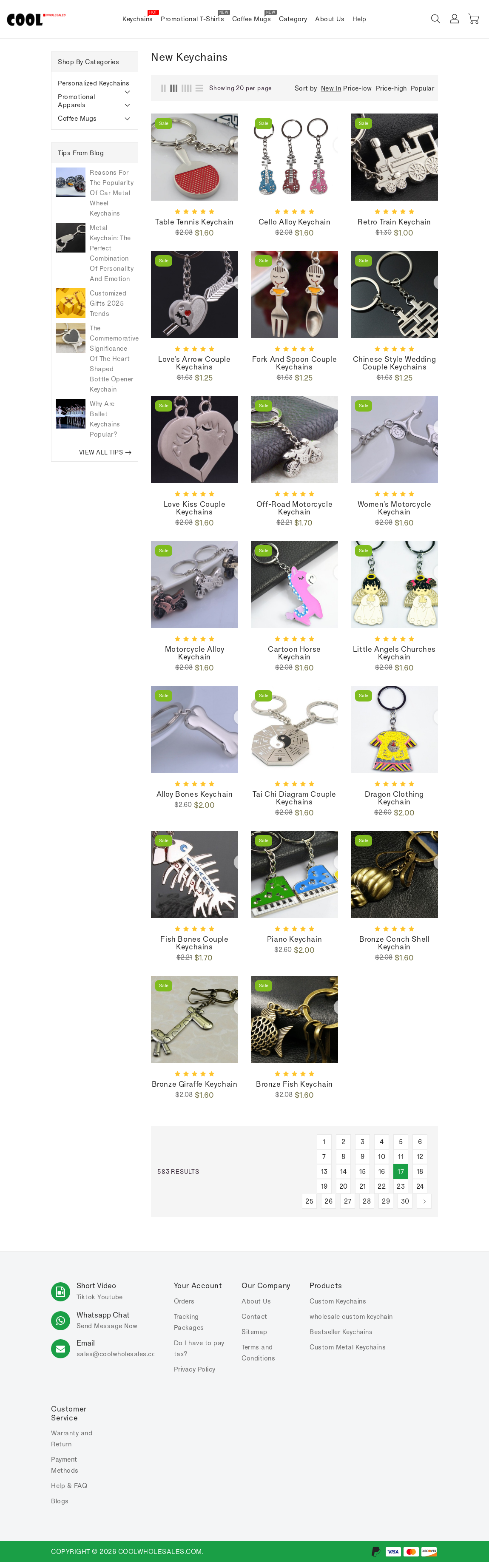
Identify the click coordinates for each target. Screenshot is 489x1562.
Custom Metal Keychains (348, 1347)
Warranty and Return (71, 1438)
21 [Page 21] (362, 1186)
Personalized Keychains (93, 83)
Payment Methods (65, 1465)
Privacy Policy (195, 1369)
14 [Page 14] (343, 1171)
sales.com (119, 1354)
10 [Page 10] (381, 1156)
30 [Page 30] (405, 1201)
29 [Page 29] (386, 1201)
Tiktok (86, 1297)
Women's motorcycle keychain (395, 508)
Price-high (391, 88)
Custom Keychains (338, 1301)
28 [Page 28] (367, 1201)
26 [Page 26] (328, 1201)
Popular (423, 88)
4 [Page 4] (382, 1141)
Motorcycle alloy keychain (195, 653)
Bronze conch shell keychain (394, 943)
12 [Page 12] (420, 1156)
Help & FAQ (69, 1485)
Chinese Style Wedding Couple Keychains (394, 363)
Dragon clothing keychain (394, 798)
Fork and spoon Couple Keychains (294, 363)
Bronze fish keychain (294, 1084)
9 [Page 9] (363, 1156)
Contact (254, 1316)
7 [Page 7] (324, 1156)
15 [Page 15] (362, 1171)
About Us (256, 1301)
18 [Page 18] (420, 1171)
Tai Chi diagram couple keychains (294, 798)
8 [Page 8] (343, 1156)
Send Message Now (107, 1325)
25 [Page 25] (309, 1201)
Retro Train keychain (394, 222)
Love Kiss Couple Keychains (195, 508)
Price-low (357, 88)
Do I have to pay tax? (199, 1348)
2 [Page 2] (343, 1141)
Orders (184, 1301)
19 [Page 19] (324, 1186)
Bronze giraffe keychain (195, 1084)
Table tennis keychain (194, 222)
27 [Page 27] (347, 1201)
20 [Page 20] (343, 1186)
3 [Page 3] (363, 1141)
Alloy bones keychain (194, 794)
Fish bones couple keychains (194, 943)
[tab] (94, 83)
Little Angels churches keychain (394, 653)
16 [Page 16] (381, 1171)
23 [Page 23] (401, 1186)
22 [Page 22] (382, 1186)
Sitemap (254, 1331)
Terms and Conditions (258, 1352)
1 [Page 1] (324, 1141)
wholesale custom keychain (351, 1316)
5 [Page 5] (401, 1141)
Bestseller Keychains (341, 1331)
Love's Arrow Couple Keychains (194, 363)
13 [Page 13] (324, 1171)
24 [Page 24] (420, 1186)
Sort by (306, 88)
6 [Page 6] (420, 1141)
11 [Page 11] (401, 1156)
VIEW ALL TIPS (105, 452)
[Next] (424, 1201)
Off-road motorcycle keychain (294, 508)
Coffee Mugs (77, 118)
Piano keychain (294, 939)
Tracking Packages (189, 1322)
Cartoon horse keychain (294, 653)
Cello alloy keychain (295, 222)
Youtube (110, 1297)
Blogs (60, 1501)
